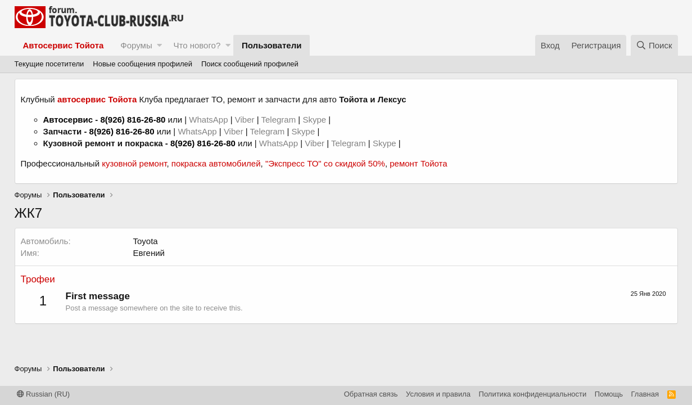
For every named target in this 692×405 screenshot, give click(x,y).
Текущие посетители (49, 64)
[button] (159, 45)
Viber (245, 119)
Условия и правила (438, 394)
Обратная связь (371, 394)
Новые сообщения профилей (142, 64)
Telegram (279, 119)
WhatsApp (209, 119)
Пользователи (271, 45)
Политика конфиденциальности (533, 394)
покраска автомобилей (216, 163)
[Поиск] (654, 45)
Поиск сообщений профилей (249, 64)
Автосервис (68, 119)
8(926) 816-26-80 (132, 119)
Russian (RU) (43, 394)
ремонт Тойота (418, 163)
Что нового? (196, 45)
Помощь (609, 394)
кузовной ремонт (134, 163)
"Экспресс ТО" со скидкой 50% (325, 163)
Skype (315, 119)
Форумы (136, 45)
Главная (645, 394)
